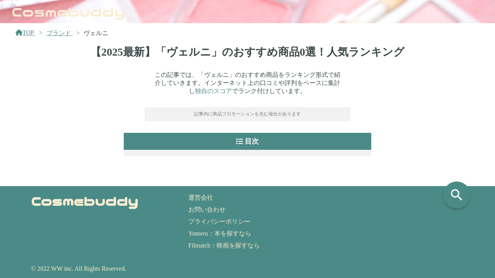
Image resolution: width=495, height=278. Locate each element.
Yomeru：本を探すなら (219, 233)
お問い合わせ (206, 209)
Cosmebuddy (68, 11)
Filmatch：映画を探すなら (224, 245)
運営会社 (200, 197)
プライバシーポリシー (219, 221)
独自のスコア (213, 91)
